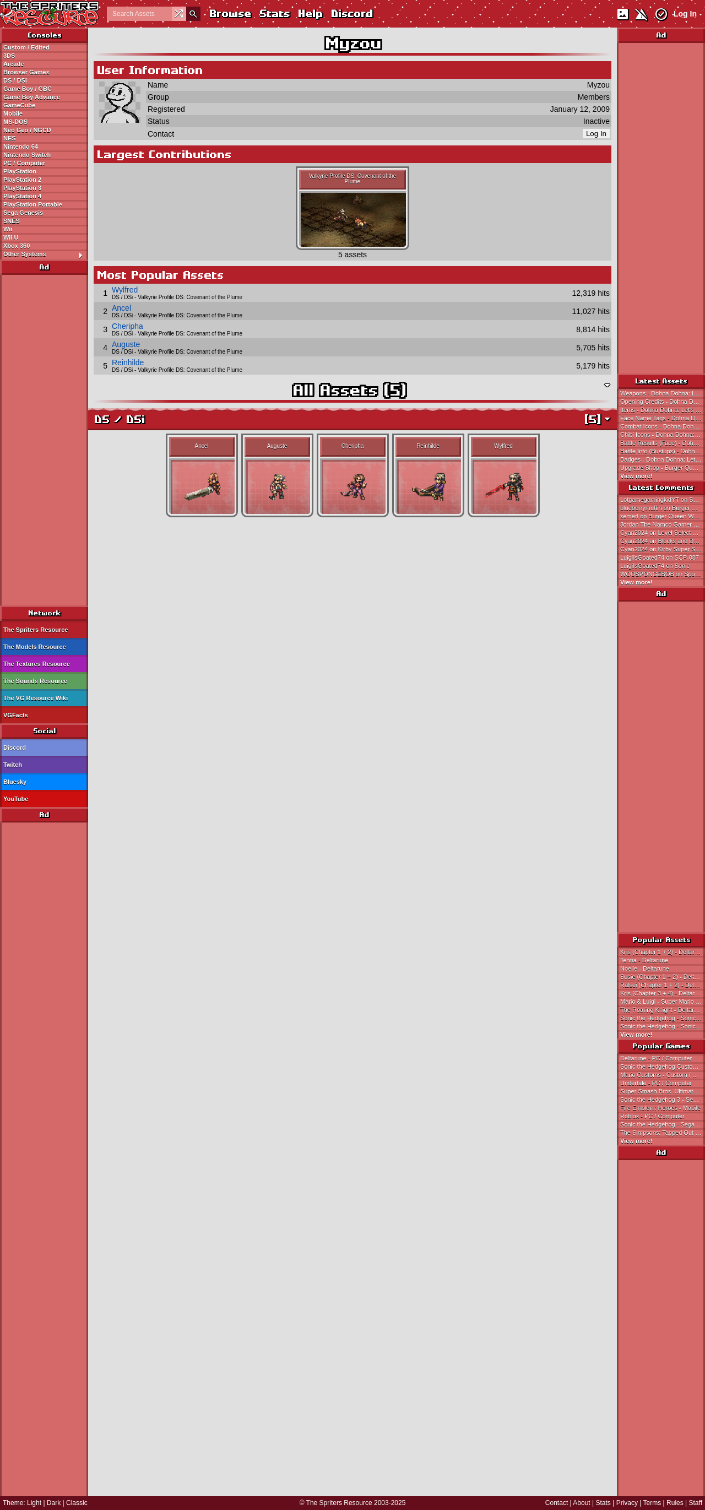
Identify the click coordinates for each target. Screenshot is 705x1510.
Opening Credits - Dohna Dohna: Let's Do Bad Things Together (662, 401)
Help (309, 13)
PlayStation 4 (22, 196)
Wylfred (125, 289)
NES (9, 138)
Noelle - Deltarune (644, 968)
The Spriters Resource (35, 629)
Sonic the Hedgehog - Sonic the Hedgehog (662, 1018)
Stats (274, 13)
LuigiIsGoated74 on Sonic (655, 565)
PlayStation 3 (22, 188)
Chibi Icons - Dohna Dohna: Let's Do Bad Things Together (662, 434)
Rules (675, 1503)
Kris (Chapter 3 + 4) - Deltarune (662, 993)
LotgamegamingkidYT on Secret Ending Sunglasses (662, 499)
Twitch (12, 764)
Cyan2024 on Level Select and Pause (662, 532)
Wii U (10, 237)
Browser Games (26, 72)
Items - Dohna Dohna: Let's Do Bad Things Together (662, 410)
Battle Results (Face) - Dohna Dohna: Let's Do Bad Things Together (662, 443)
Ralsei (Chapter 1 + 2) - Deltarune (662, 985)
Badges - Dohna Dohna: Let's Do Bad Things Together (662, 459)
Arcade (13, 64)
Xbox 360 (16, 245)
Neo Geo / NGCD (27, 130)
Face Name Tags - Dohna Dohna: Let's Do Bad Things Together (662, 418)
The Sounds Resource (35, 681)
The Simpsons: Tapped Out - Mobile (662, 1132)
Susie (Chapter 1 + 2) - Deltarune (662, 976)
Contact (556, 1503)
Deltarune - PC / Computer (656, 1058)
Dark (54, 1503)
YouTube (15, 798)
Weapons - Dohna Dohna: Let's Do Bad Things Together (662, 393)
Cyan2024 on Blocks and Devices (662, 541)
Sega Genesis (23, 212)
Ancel (121, 308)
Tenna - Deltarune (644, 960)
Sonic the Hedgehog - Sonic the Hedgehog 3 (662, 1026)
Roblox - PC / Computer (652, 1116)
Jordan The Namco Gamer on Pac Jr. (662, 524)
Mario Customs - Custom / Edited (662, 1074)
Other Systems (45, 254)
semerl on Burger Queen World (662, 516)
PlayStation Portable (32, 204)
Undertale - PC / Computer (656, 1083)
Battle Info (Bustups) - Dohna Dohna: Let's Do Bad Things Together (662, 451)
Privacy (627, 1503)
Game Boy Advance (31, 97)
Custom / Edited (26, 47)
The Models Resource (34, 646)
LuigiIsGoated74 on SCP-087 (659, 557)
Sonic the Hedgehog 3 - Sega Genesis (662, 1099)
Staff (695, 1503)
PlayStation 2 (22, 179)
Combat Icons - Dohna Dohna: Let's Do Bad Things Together (662, 426)
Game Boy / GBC (27, 88)
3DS (9, 55)
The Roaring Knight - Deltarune (662, 1009)
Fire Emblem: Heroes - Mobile (660, 1108)
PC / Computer (24, 163)
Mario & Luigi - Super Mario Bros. (662, 1001)
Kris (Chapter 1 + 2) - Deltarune (662, 952)
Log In (685, 13)
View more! (636, 476)
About (581, 1503)
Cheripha (127, 326)
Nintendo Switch (27, 154)
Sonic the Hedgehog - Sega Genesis (662, 1124)
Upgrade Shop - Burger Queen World (662, 467)
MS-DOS (15, 121)
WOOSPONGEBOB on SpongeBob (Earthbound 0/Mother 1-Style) (662, 574)
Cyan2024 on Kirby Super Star (661, 549)
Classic (77, 1503)
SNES (11, 221)
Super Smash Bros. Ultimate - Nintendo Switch (662, 1091)
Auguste (126, 344)
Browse (230, 13)
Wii (7, 229)
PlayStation (19, 171)
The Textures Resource (36, 664)
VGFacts (15, 715)
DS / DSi (15, 80)
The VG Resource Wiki (35, 698)
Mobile (13, 113)
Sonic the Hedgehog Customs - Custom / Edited (662, 1066)
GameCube (19, 105)
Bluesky (14, 781)
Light (34, 1503)
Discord (351, 13)
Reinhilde (128, 362)
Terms (652, 1503)
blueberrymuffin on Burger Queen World (662, 508)
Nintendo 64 (20, 146)
